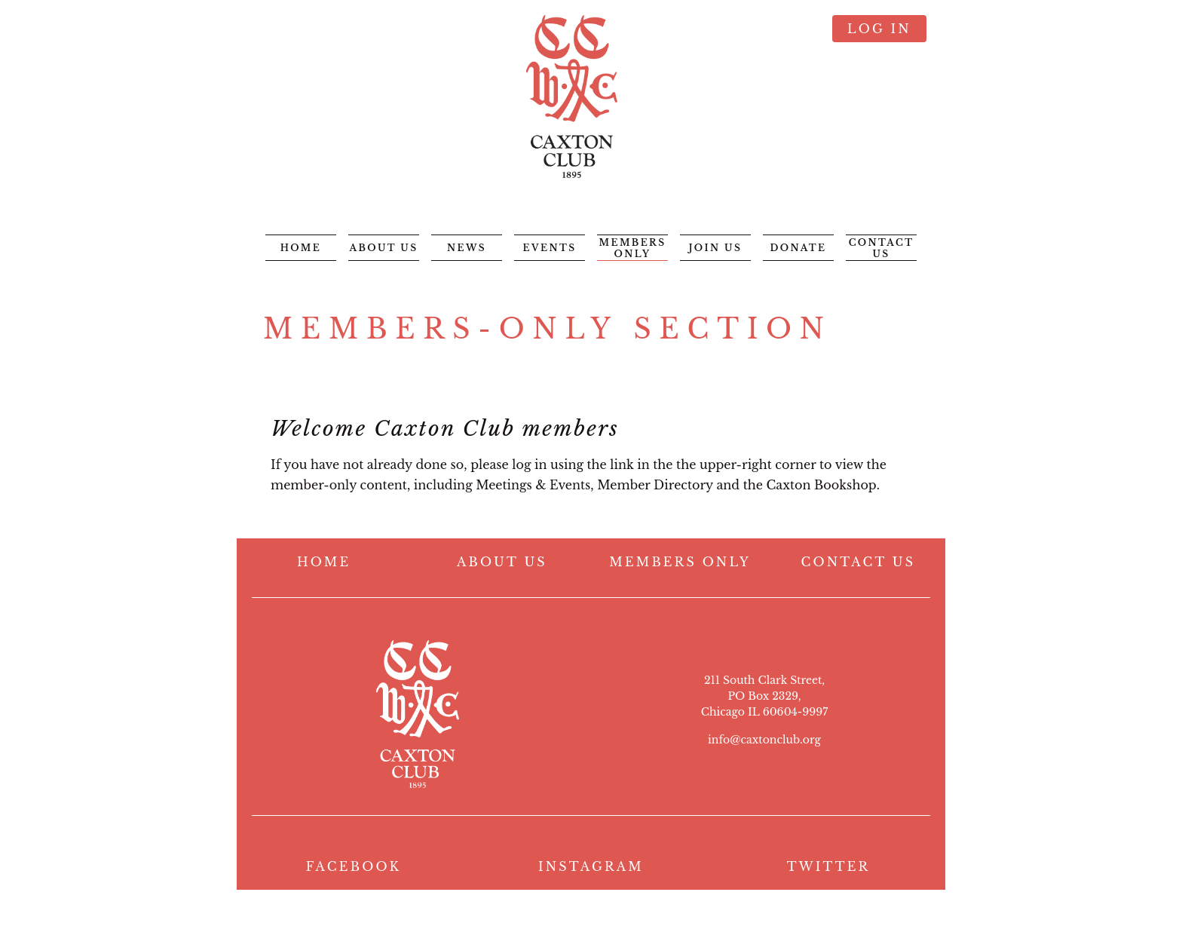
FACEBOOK (354, 866)
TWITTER (829, 866)
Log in (879, 28)
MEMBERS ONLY (680, 561)
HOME (324, 561)
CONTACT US (858, 561)
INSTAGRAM (591, 866)
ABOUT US (502, 561)
